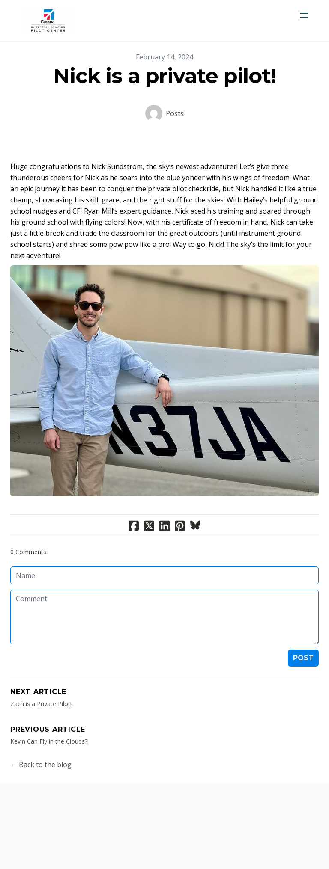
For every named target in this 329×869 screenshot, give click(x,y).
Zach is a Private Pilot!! (41, 704)
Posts (175, 113)
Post (303, 658)
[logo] (48, 20)
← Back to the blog (41, 764)
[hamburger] (304, 15)
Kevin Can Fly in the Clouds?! (49, 741)
